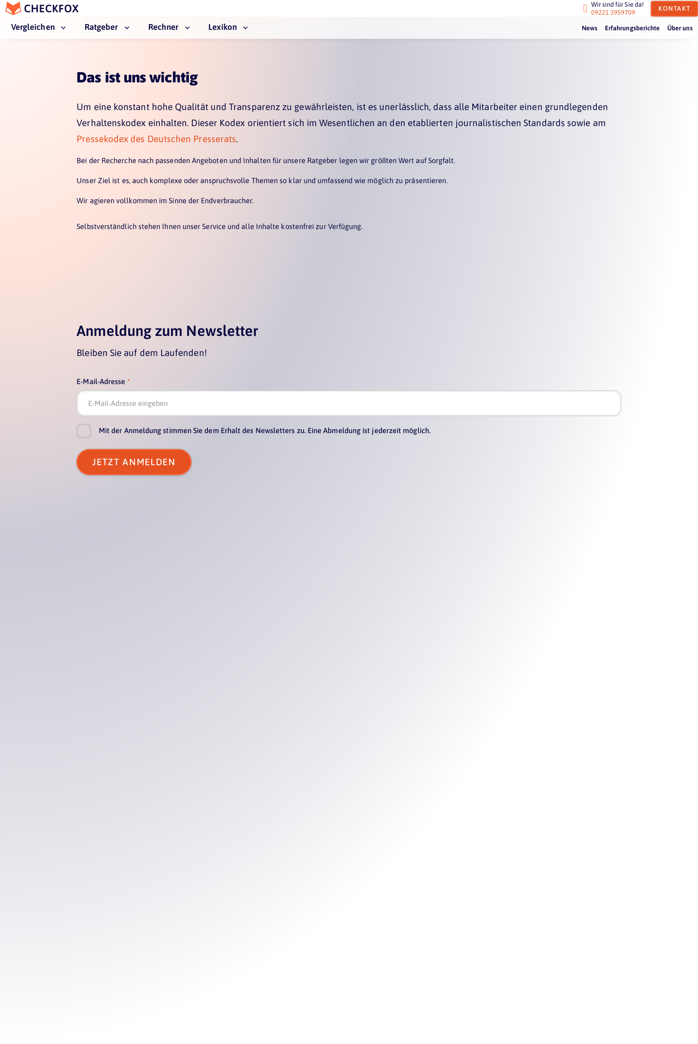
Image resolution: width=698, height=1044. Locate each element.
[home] (48, 12)
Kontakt (669, 12)
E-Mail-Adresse (101, 381)
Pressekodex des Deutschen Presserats (156, 139)
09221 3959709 (608, 16)
